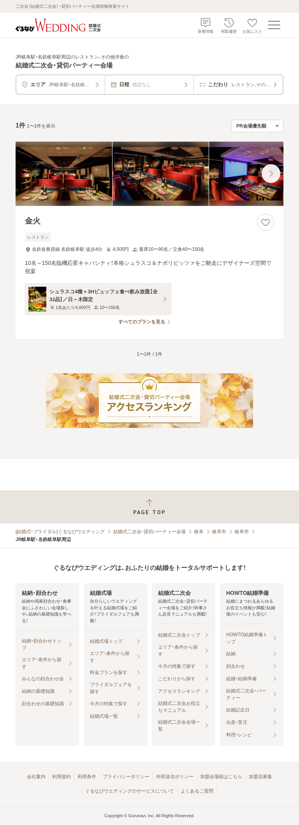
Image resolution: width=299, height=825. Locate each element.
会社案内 (36, 776)
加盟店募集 (260, 776)
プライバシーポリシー (126, 776)
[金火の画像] (149, 174)
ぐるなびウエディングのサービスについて (129, 791)
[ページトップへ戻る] (149, 506)
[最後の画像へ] (271, 173)
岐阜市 (219, 531)
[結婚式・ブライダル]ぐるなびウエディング (60, 531)
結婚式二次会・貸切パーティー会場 (149, 531)
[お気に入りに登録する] (265, 222)
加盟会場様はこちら (221, 776)
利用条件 (86, 776)
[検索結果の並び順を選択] (257, 126)
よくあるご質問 (197, 791)
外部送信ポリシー (174, 776)
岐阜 (199, 531)
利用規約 (61, 776)
